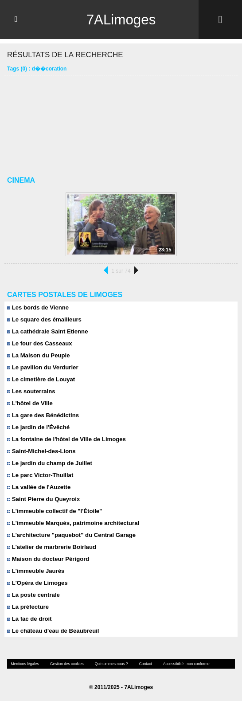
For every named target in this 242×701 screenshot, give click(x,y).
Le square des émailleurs (44, 319)
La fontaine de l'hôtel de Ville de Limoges (66, 439)
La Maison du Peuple (38, 355)
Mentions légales (24, 664)
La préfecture (27, 606)
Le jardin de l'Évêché (38, 427)
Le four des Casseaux (39, 343)
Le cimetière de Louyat (40, 379)
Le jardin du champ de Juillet (49, 463)
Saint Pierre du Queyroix (43, 499)
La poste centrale (33, 594)
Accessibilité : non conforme (182, 664)
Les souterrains (31, 391)
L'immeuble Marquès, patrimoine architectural (72, 523)
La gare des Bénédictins (42, 415)
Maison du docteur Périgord (47, 559)
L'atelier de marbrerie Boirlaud (51, 547)
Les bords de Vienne (37, 307)
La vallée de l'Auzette (38, 487)
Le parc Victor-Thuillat (40, 475)
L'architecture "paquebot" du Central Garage (70, 535)
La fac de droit (29, 618)
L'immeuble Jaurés (35, 571)
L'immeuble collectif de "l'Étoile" (54, 511)
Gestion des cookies (65, 664)
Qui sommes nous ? (109, 664)
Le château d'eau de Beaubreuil (52, 630)
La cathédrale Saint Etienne (47, 331)
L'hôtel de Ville (29, 403)
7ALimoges (121, 19)
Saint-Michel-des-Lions (41, 451)
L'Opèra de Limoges (37, 583)
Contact (142, 664)
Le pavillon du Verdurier (42, 367)
